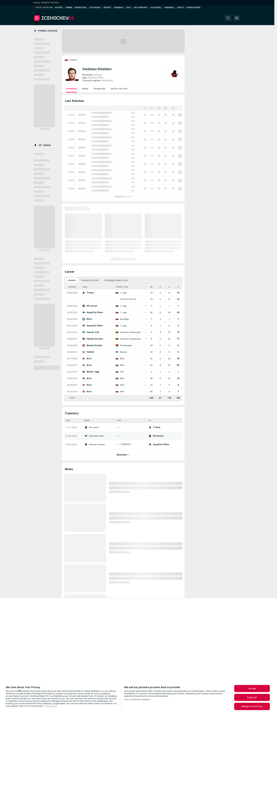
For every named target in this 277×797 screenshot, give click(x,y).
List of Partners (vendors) (137, 699)
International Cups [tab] (116, 280)
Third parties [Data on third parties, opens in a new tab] (51, 706)
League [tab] (72, 280)
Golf (128, 7)
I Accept (252, 688)
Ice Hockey (95, 7)
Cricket (107, 7)
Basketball (81, 7)
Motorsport (141, 7)
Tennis (68, 7)
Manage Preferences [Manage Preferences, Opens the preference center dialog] (252, 706)
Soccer (58, 7)
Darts (180, 7)
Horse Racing (193, 7)
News (85, 88)
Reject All (252, 697)
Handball (169, 7)
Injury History (119, 88)
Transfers (99, 88)
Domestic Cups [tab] (90, 280)
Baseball (118, 7)
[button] (228, 18)
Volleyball (156, 7)
